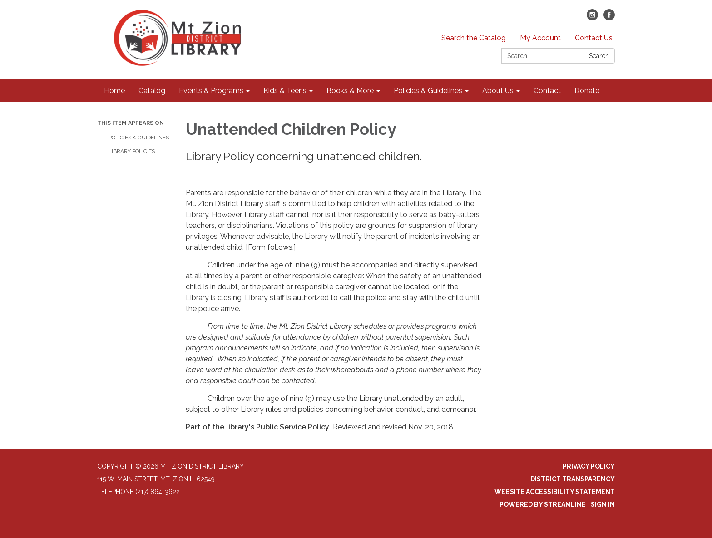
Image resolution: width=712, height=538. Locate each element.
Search (599, 55)
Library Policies (132, 151)
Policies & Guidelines (139, 137)
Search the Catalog (473, 38)
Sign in (603, 504)
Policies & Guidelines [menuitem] (428, 90)
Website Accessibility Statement (554, 491)
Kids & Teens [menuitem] (285, 90)
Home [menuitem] (114, 90)
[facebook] (609, 18)
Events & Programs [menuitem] (211, 90)
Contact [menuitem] (547, 90)
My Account (540, 38)
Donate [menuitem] (586, 90)
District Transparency (572, 479)
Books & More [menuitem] (350, 90)
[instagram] (592, 18)
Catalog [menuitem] (151, 90)
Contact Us (594, 38)
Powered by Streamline (542, 504)
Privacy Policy (589, 466)
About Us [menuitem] (498, 90)
